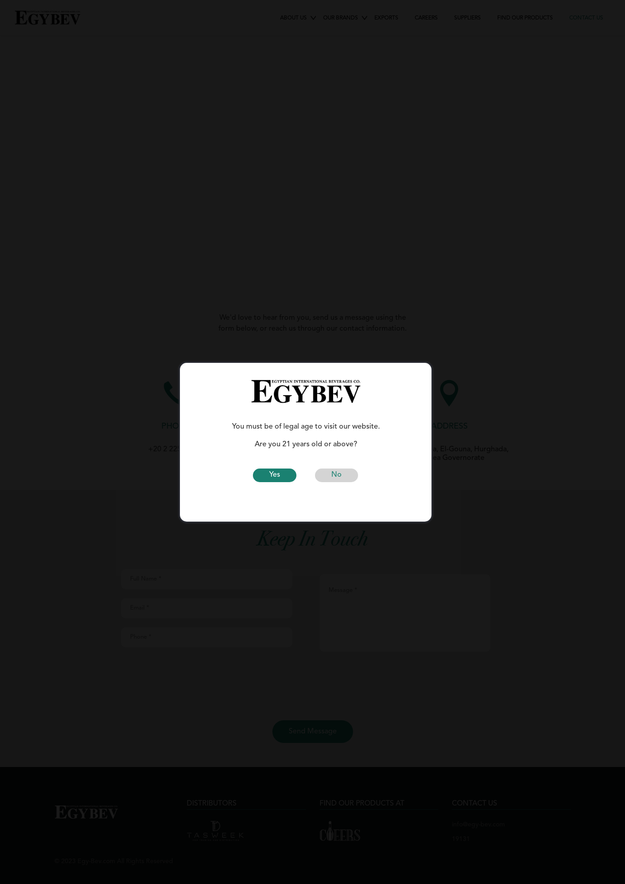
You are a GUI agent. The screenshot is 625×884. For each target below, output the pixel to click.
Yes (274, 475)
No (336, 475)
